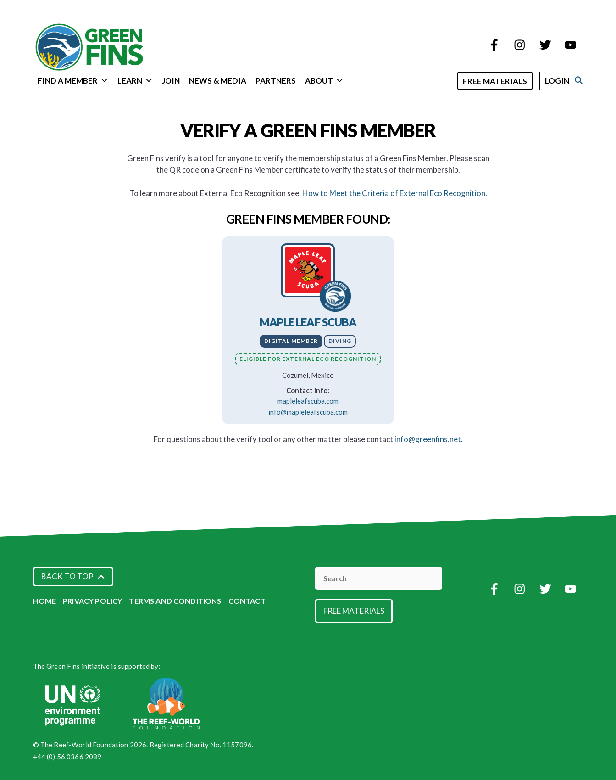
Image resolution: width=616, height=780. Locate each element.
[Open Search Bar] (455, 80)
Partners (275, 80)
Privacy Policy (92, 600)
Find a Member (73, 80)
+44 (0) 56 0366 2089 (67, 756)
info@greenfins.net (427, 439)
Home (44, 600)
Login (567, 80)
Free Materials (504, 81)
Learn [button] (135, 80)
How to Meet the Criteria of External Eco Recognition (393, 193)
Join (171, 80)
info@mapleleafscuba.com (308, 412)
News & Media (217, 80)
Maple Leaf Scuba (308, 322)
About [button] (324, 80)
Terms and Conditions (175, 600)
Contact (247, 600)
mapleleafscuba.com (308, 401)
